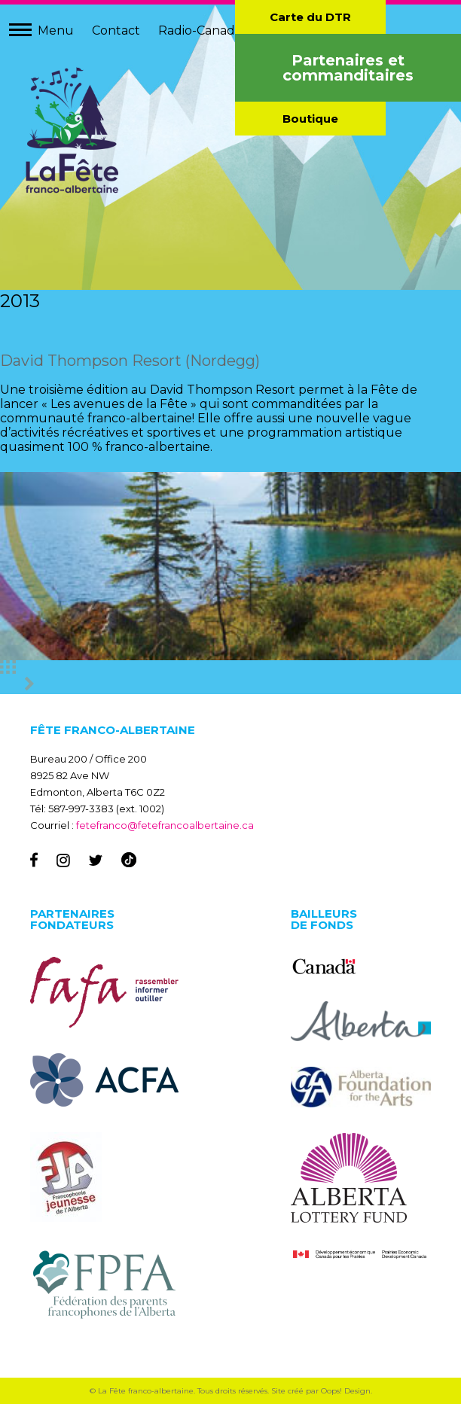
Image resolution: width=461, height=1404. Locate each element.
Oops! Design (346, 1391)
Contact (116, 30)
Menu (56, 30)
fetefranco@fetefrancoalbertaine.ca (165, 825)
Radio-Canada (200, 30)
